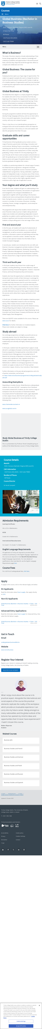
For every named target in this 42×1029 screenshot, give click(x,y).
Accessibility (4, 833)
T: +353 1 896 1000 (6, 816)
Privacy (3, 836)
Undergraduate (12, 793)
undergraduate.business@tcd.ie (10, 642)
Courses (5, 10)
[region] (21, 1016)
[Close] (39, 1005)
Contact (18, 839)
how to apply (21, 592)
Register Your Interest (10, 670)
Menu (5, 14)
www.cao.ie (5, 320)
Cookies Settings (20, 836)
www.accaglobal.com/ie (9, 408)
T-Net (2, 843)
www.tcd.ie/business (7, 650)
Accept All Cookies (21, 1026)
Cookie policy (19, 833)
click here (26, 571)
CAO (4, 594)
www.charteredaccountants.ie (11, 404)
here (15, 563)
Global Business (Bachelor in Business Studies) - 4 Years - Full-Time (19, 604)
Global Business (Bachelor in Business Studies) (12, 794)
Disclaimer (4, 839)
